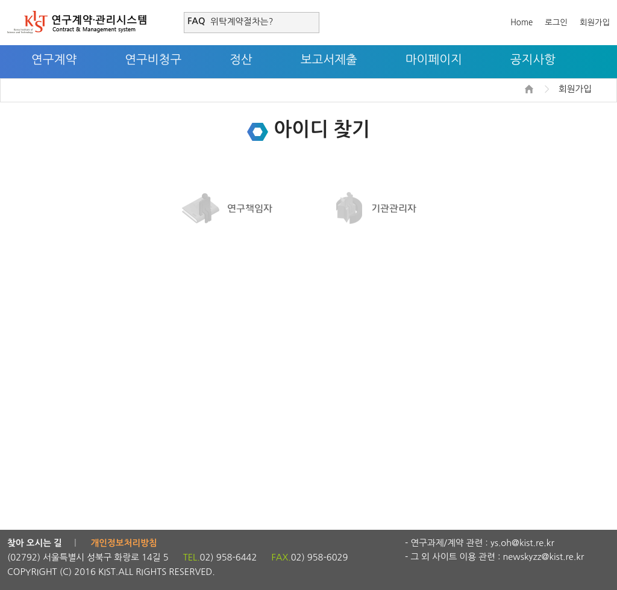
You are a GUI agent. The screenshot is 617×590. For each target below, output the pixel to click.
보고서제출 (329, 60)
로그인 (556, 22)
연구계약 (54, 60)
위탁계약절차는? (241, 21)
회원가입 (595, 22)
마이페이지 (434, 60)
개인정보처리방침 (124, 543)
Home (521, 22)
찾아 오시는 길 (34, 543)
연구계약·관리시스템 (76, 22)
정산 (241, 60)
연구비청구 (153, 60)
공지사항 (533, 60)
